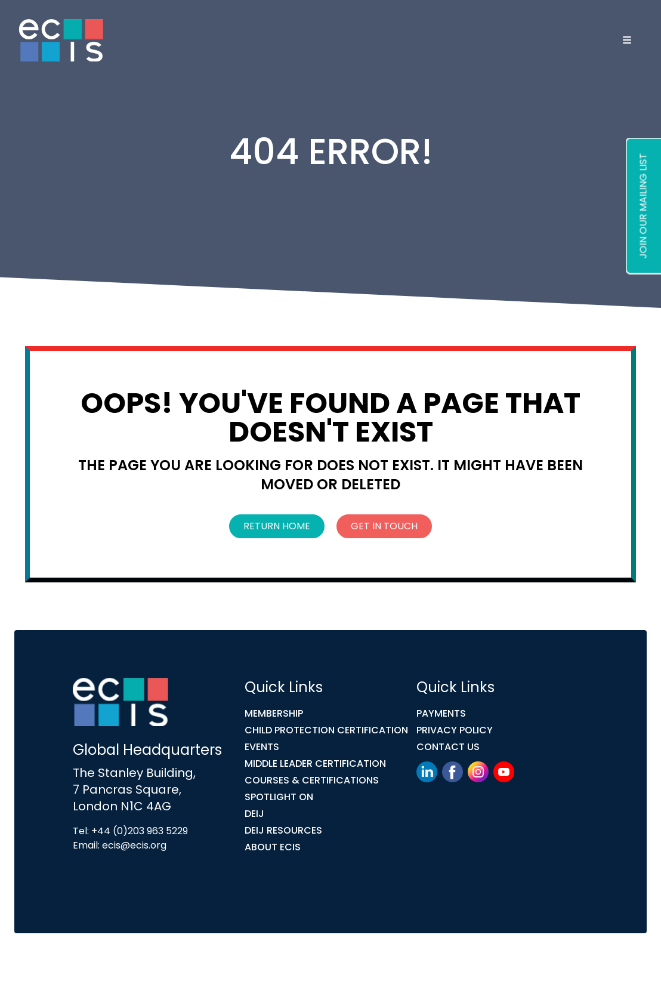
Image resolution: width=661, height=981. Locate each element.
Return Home (276, 526)
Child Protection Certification (326, 730)
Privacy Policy (454, 730)
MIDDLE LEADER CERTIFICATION (315, 763)
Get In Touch (384, 526)
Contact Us (448, 747)
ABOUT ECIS (273, 847)
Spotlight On (279, 797)
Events (262, 747)
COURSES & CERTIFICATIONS (312, 780)
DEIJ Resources (283, 830)
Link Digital (273, 959)
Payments (441, 713)
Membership (274, 713)
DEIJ (254, 813)
